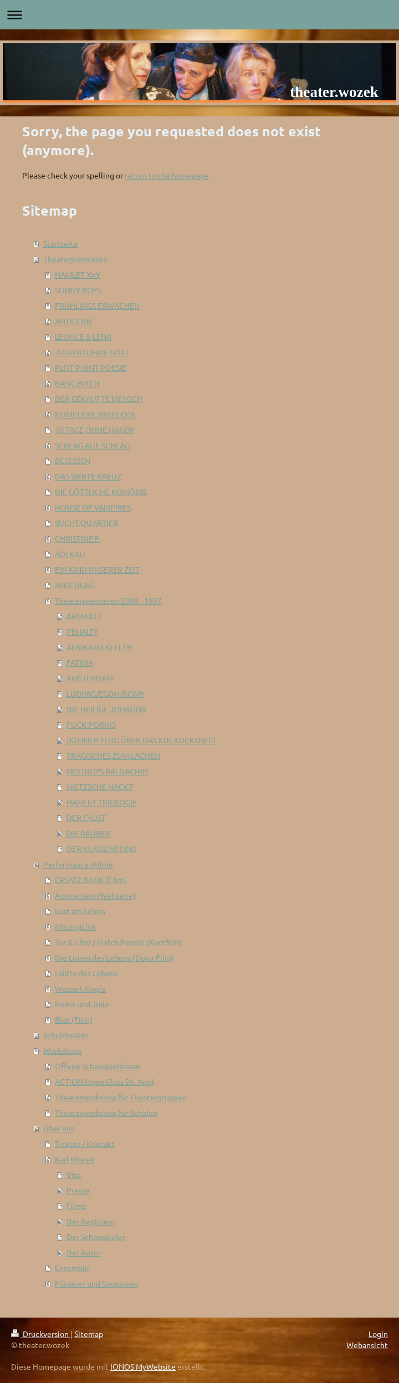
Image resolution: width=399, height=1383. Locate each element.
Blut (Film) (74, 1019)
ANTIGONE (74, 321)
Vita (73, 1175)
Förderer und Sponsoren (97, 1283)
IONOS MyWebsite (143, 1366)
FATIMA (79, 662)
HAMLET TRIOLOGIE (101, 802)
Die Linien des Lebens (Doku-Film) (114, 957)
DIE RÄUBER (88, 833)
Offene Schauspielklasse (97, 1066)
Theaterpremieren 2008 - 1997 (108, 600)
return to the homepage (167, 175)
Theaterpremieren (75, 259)
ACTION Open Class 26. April (104, 1081)
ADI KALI (70, 554)
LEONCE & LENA (83, 336)
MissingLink (75, 926)
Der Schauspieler (95, 1237)
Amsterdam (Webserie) (95, 895)
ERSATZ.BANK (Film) (90, 880)
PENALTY (82, 631)
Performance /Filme (78, 864)
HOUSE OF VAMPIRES (93, 507)
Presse (78, 1190)
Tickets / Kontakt (85, 1144)
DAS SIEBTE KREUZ (88, 476)
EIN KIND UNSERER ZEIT (97, 569)
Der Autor (83, 1252)
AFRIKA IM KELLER (99, 647)
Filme (76, 1206)
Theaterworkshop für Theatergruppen (121, 1097)
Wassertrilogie (80, 988)
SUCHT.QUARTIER (86, 523)
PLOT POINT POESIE (90, 367)
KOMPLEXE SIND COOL (96, 414)
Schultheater (66, 1035)
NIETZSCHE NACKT (99, 787)
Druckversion (40, 1334)
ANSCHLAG (74, 585)
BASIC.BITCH (77, 383)
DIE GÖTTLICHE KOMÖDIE (101, 492)
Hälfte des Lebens (86, 973)
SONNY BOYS (78, 290)
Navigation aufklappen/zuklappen (199, 15)
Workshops (62, 1050)
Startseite (60, 243)
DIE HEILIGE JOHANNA (106, 709)
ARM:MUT (83, 616)
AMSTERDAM (89, 678)
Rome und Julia (82, 1004)
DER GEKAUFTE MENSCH (98, 399)
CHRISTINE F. (77, 538)
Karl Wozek (74, 1159)
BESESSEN (72, 461)
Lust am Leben (80, 911)
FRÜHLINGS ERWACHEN (97, 305)
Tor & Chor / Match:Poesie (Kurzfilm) (118, 942)
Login (378, 1334)
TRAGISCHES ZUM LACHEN (113, 756)
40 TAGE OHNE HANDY (94, 430)
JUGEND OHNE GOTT (92, 352)
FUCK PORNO (91, 724)
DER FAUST (86, 818)
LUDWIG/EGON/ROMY (105, 693)
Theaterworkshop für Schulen (106, 1112)
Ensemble (72, 1268)
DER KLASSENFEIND (101, 849)
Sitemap (88, 1334)
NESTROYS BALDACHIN (107, 771)
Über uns (58, 1128)
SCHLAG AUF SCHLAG (92, 445)
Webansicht (367, 1345)
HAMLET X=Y (77, 274)
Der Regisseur (90, 1221)
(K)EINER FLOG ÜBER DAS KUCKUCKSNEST (141, 740)
